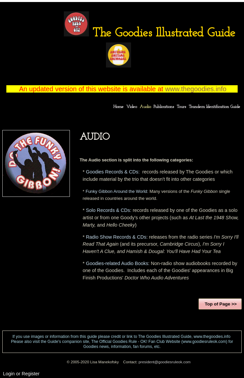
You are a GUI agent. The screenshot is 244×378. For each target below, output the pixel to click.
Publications (163, 107)
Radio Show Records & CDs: (117, 237)
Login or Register (21, 373)
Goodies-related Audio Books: (117, 263)
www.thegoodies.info (196, 89)
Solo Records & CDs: (108, 210)
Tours (181, 107)
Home (118, 107)
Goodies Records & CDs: (113, 171)
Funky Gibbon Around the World (116, 191)
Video (131, 107)
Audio (145, 107)
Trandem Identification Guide (214, 107)
